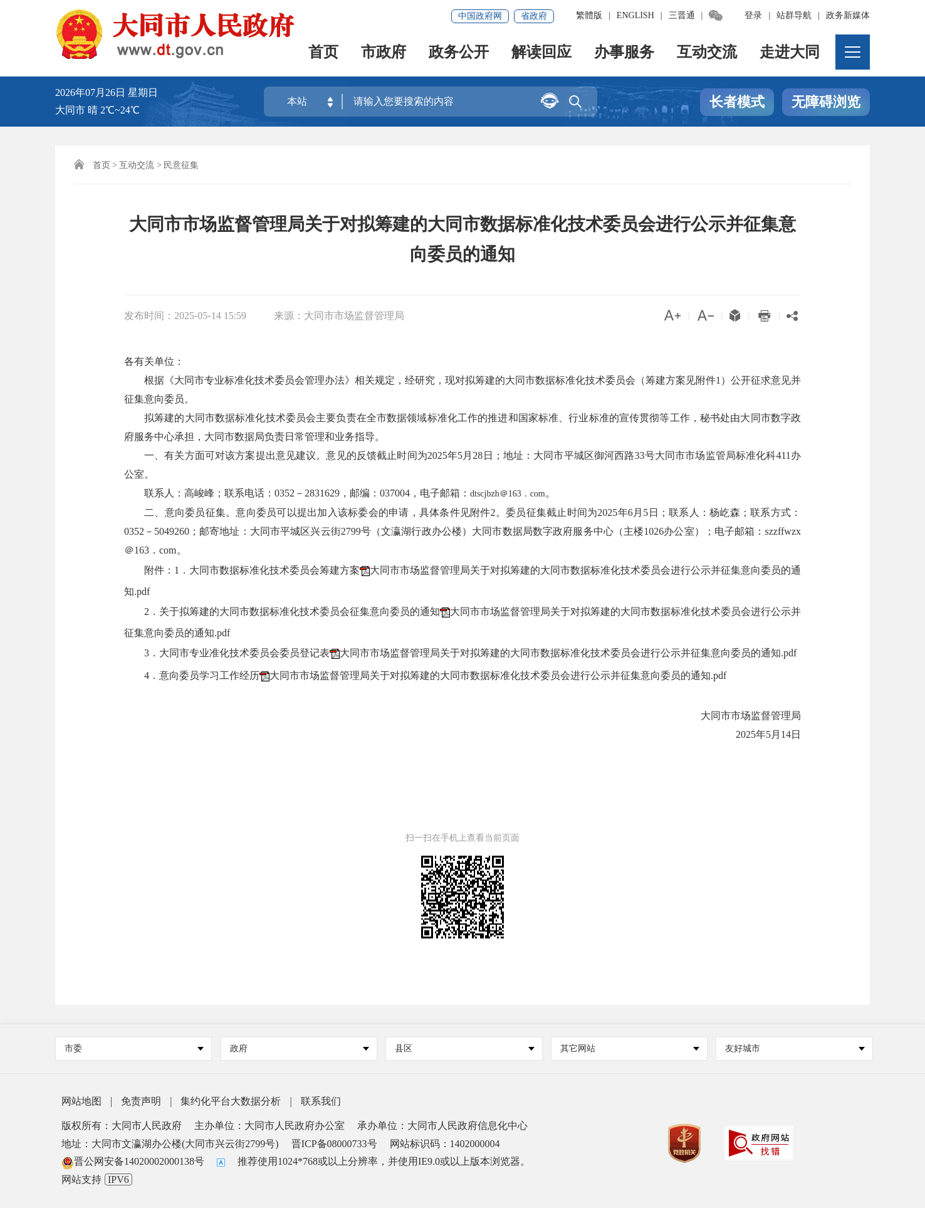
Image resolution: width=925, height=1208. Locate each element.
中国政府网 (480, 16)
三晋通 (682, 15)
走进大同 (790, 53)
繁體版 (589, 15)
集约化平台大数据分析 (230, 1101)
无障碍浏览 (826, 102)
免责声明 (141, 1101)
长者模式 (737, 102)
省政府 (534, 16)
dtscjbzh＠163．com (507, 493)
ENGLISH (635, 15)
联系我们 (321, 1101)
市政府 (383, 53)
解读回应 (541, 53)
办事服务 (624, 53)
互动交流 (707, 53)
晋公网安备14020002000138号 (132, 1161)
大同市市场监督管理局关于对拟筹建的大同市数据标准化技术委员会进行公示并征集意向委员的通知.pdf (568, 653)
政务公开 (459, 53)
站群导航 (794, 15)
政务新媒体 (848, 15)
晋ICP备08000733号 (334, 1143)
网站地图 (81, 1101)
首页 (323, 53)
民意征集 (181, 165)
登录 (753, 15)
